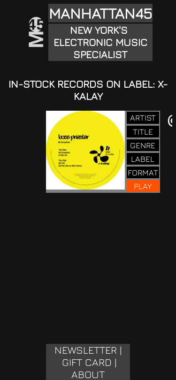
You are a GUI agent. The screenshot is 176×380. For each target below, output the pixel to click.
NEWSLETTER (85, 350)
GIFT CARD (87, 362)
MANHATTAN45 (100, 13)
